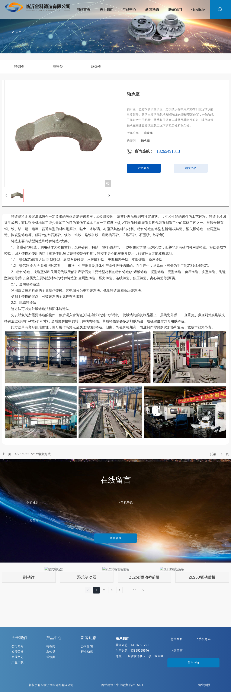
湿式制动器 (86, 577)
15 (135, 590)
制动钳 (29, 577)
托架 (213, 454)
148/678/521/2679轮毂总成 (32, 454)
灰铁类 (58, 66)
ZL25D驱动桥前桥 (144, 577)
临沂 (132, 685)
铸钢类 (19, 66)
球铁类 (96, 66)
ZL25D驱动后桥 (202, 577)
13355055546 (140, 650)
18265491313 (168, 151)
